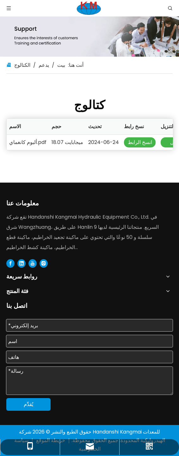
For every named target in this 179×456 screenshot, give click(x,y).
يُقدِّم (28, 404)
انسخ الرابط (140, 142)
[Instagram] (44, 263)
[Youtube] (32, 263)
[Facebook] (10, 263)
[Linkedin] (21, 263)
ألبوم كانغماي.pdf (27, 142)
